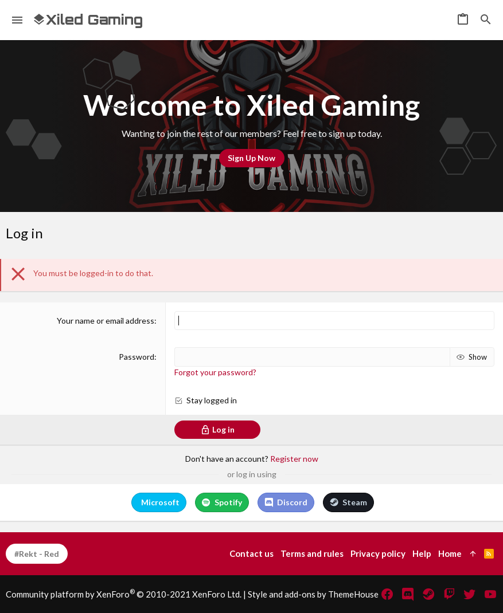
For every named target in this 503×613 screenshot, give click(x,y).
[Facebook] (387, 594)
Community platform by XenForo (123, 594)
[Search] (485, 20)
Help (421, 553)
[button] (17, 20)
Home (450, 553)
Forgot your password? (215, 372)
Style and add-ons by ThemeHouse (313, 594)
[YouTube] (490, 594)
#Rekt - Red (36, 554)
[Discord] (408, 594)
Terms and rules (312, 553)
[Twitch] (449, 594)
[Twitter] (470, 594)
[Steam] (428, 594)
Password (136, 356)
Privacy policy (377, 553)
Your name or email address (105, 320)
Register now (294, 458)
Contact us (251, 553)
